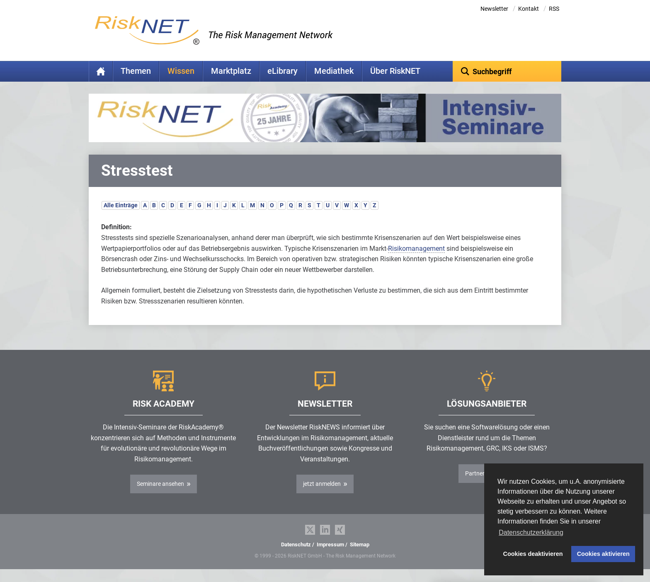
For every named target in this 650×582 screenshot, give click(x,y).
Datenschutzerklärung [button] (531, 532)
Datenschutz (296, 557)
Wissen (180, 71)
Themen (136, 71)
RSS (554, 8)
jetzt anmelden (322, 496)
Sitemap (359, 557)
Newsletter (494, 8)
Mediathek (334, 71)
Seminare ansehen (160, 496)
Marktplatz (231, 71)
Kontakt (528, 8)
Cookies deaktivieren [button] (533, 553)
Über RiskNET (395, 71)
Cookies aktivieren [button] (603, 553)
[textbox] (507, 71)
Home (101, 71)
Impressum (330, 557)
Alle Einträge (121, 218)
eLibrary (282, 71)
